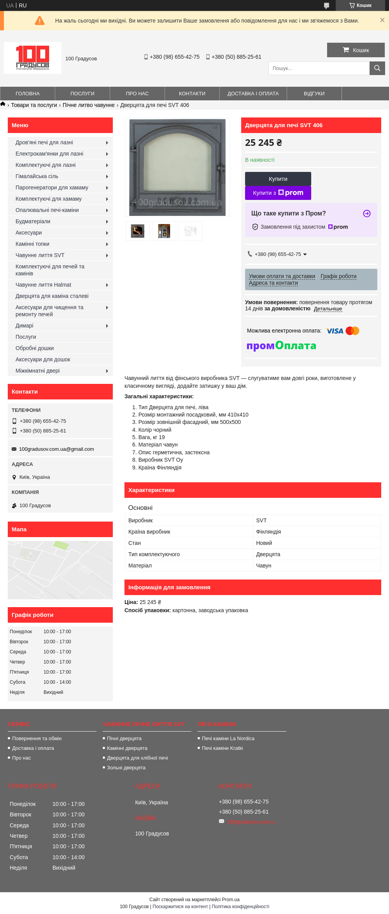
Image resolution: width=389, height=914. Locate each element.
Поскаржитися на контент (180, 906)
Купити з (278, 192)
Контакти (192, 93)
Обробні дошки (35, 348)
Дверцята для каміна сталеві (52, 296)
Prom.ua (231, 899)
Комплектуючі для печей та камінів (50, 270)
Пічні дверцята (124, 738)
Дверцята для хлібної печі (137, 758)
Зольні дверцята (126, 767)
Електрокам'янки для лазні (49, 154)
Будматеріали (33, 221)
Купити (278, 178)
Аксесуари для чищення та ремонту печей (50, 310)
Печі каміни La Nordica (228, 738)
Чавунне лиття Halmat (43, 285)
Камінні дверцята (127, 748)
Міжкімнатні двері (38, 371)
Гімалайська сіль (37, 176)
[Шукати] (377, 68)
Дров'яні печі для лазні (44, 142)
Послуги (82, 93)
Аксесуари (29, 232)
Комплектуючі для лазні (45, 165)
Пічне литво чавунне (89, 105)
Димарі (24, 325)
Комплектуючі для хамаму (49, 199)
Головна (28, 93)
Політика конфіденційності (240, 906)
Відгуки (314, 93)
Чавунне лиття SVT (40, 255)
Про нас (137, 93)
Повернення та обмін (36, 738)
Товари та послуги (34, 105)
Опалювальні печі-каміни (47, 210)
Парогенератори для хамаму (52, 187)
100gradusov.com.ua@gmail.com (56, 449)
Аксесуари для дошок (43, 359)
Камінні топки (32, 244)
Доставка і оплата (253, 93)
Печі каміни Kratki (222, 748)
